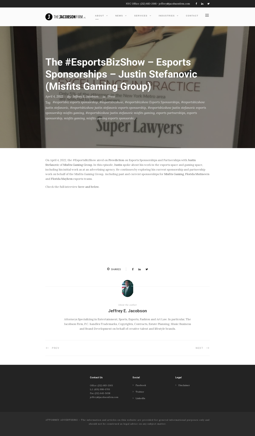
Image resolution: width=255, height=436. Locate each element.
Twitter (140, 391)
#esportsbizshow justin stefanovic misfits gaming (120, 113)
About (99, 15)
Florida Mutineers (197, 174)
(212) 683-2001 (148, 3)
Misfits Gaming (174, 174)
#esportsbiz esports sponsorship (75, 102)
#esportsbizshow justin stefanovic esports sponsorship (108, 108)
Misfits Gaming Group (77, 165)
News (119, 15)
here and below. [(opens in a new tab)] (88, 187)
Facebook (141, 385)
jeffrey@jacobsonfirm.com (174, 3)
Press (111, 96)
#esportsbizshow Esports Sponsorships (152, 102)
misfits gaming (74, 118)
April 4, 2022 (54, 96)
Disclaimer (184, 385)
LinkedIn (140, 398)
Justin (118, 165)
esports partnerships (170, 113)
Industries (167, 15)
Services (141, 15)
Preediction (116, 160)
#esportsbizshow (111, 102)
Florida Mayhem (62, 179)
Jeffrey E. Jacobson (86, 96)
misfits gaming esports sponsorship (111, 118)
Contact (192, 15)
